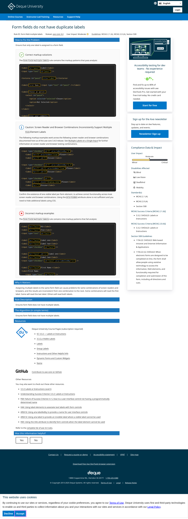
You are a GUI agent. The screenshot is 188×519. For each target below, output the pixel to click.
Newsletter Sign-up (149, 133)
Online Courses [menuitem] (15, 16)
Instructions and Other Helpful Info (52, 353)
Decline (8, 513)
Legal (118, 483)
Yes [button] (22, 440)
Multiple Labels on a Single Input (83, 140)
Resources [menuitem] (58, 16)
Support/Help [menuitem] (73, 16)
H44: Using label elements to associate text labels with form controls (51, 407)
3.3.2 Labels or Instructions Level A (36, 389)
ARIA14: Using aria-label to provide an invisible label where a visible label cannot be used (61, 417)
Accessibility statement (104, 454)
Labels (39, 343)
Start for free (150, 105)
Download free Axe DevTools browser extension (94, 464)
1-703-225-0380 (112, 478)
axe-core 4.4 (58, 34)
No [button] (36, 440)
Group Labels (43, 348)
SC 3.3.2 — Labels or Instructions (51, 333)
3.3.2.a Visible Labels (46, 338)
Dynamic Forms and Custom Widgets (53, 358)
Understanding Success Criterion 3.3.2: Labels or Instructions (48, 394)
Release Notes (131, 483)
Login (177, 9)
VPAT (122, 454)
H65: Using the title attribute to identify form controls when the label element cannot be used (63, 422)
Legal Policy (154, 507)
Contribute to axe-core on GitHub (47, 372)
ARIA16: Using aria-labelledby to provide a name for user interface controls (54, 412)
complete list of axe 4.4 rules (39, 428)
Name (39, 363)
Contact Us (53, 454)
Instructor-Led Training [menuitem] (38, 16)
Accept (20, 513)
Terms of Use (116, 502)
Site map (134, 454)
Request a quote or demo (76, 454)
